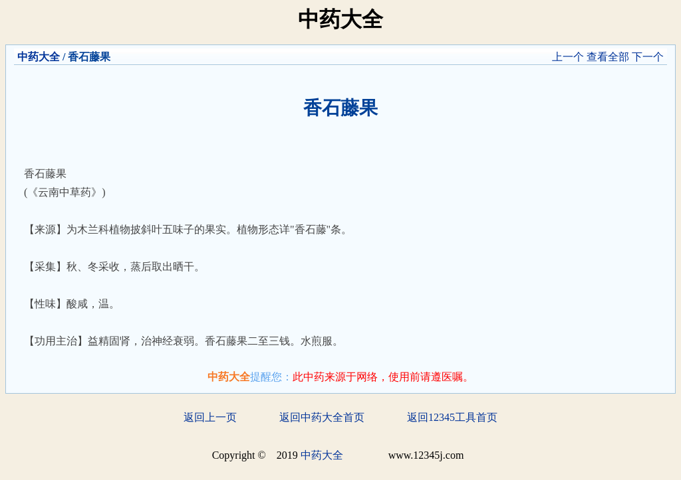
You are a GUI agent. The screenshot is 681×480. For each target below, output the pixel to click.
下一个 (648, 56)
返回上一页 (210, 417)
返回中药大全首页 (321, 417)
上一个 (568, 56)
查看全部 (608, 56)
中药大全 (38, 56)
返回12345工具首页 (452, 417)
